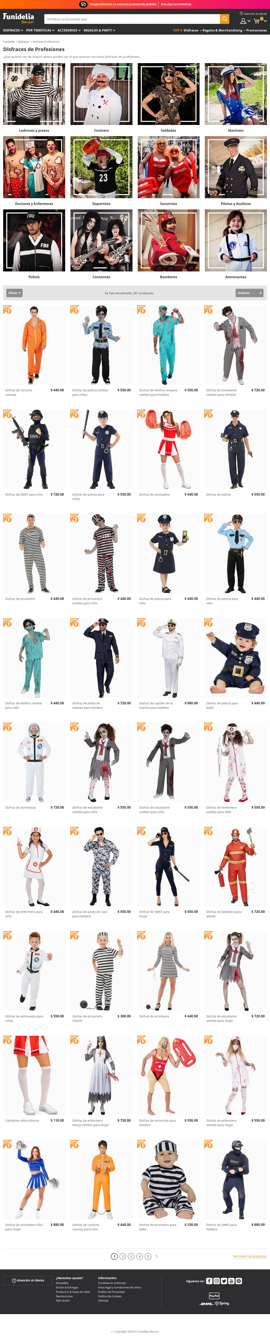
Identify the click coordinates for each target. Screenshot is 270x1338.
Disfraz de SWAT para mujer (154, 914)
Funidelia (9, 41)
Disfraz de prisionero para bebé (157, 1227)
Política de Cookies (110, 1296)
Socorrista (168, 203)
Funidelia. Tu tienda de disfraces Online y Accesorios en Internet (18, 18)
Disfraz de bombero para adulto (224, 914)
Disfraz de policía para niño (222, 601)
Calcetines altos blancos (22, 1120)
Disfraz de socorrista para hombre (157, 1122)
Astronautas (235, 277)
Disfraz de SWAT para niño (24, 494)
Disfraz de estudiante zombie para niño (154, 809)
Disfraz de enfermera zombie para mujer (221, 1122)
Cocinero (101, 130)
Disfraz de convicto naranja (18, 392)
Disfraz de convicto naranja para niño (85, 1227)
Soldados (168, 130)
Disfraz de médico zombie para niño (23, 705)
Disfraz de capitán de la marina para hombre (156, 705)
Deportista (101, 203)
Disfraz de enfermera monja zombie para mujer (90, 1122)
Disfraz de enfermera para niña (24, 914)
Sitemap (103, 1300)
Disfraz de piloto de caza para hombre (89, 914)
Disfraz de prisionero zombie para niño (87, 601)
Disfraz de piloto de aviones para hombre (87, 705)
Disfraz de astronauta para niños (24, 1018)
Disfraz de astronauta (20, 807)
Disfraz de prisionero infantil (87, 1018)
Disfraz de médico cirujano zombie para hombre (158, 392)
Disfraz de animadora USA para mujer (23, 1227)
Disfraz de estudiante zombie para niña (87, 809)
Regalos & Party (98, 30)
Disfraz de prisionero (20, 599)
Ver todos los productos (250, 1256)
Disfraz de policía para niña (155, 601)
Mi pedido (62, 1283)
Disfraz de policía (218, 494)
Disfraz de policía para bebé (222, 705)
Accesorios (67, 30)
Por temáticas (38, 30)
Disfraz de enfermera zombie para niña (221, 809)
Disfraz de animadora (154, 494)
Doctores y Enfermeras (34, 203)
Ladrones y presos (34, 130)
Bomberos (168, 277)
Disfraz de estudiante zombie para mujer (221, 1018)
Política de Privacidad (111, 1292)
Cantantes (101, 277)
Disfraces (11, 30)
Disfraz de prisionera (154, 1016)
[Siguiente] (156, 1256)
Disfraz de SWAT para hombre (221, 1227)
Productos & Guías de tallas (73, 1292)
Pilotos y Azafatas (236, 203)
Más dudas (63, 1300)
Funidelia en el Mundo (112, 1283)
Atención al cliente (28, 1280)
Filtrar (12, 293)
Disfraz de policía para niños (88, 496)
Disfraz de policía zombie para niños (90, 392)
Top (176, 30)
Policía (34, 277)
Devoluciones (64, 1296)
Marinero (236, 130)
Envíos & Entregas (67, 1287)
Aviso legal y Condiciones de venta (119, 1287)
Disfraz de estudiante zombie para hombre (221, 392)
